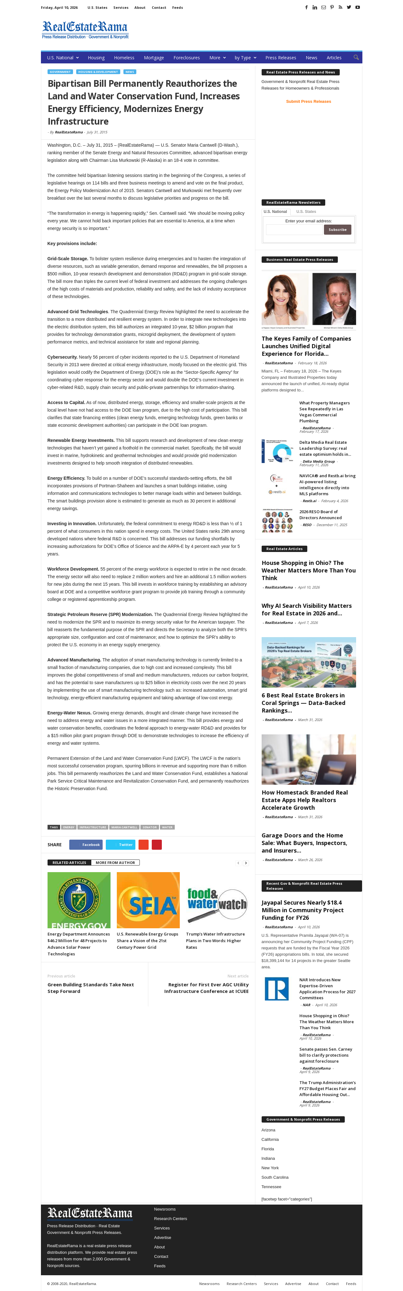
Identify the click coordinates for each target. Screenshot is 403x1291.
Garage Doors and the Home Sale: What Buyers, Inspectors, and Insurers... (304, 842)
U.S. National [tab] (275, 211)
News (311, 58)
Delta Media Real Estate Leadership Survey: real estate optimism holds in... (325, 448)
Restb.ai (309, 500)
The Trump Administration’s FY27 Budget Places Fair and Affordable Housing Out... (327, 1088)
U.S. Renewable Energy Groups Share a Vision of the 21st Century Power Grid (147, 940)
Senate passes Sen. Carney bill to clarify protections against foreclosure (325, 1055)
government (60, 72)
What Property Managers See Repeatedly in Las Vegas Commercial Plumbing (324, 412)
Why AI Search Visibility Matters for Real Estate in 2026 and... (307, 609)
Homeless (124, 58)
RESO (307, 524)
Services (120, 7)
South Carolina (275, 1177)
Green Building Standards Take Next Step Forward (91, 987)
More (217, 57)
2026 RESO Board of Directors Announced (320, 514)
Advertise (162, 1237)
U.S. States (97, 7)
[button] (353, 58)
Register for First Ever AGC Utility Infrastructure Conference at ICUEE (206, 987)
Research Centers (170, 1218)
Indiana (268, 1158)
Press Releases (280, 58)
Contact (159, 7)
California (270, 1139)
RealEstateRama (69, 132)
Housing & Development (98, 72)
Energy (68, 827)
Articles (334, 58)
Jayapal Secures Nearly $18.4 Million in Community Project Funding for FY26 (303, 910)
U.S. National (63, 57)
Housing (96, 58)
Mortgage (154, 58)
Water (167, 827)
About (139, 7)
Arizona (268, 1130)
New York (270, 1167)
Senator (150, 827)
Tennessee (271, 1186)
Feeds (177, 7)
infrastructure (93, 827)
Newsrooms (165, 1209)
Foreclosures (186, 58)
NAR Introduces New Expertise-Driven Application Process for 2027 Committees (327, 989)
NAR (306, 1004)
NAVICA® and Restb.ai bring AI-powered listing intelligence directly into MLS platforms (327, 484)
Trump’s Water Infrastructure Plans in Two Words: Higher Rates (215, 940)
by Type (246, 57)
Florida (268, 1149)
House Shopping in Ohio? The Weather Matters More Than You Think (309, 570)
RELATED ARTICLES (69, 862)
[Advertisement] (247, 30)
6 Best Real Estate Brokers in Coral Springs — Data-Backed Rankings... (303, 702)
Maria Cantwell (124, 827)
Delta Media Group (319, 461)
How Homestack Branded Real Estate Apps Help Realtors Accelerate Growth (305, 800)
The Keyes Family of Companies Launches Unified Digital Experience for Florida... (306, 346)
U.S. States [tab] (306, 211)
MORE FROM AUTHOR (115, 862)
